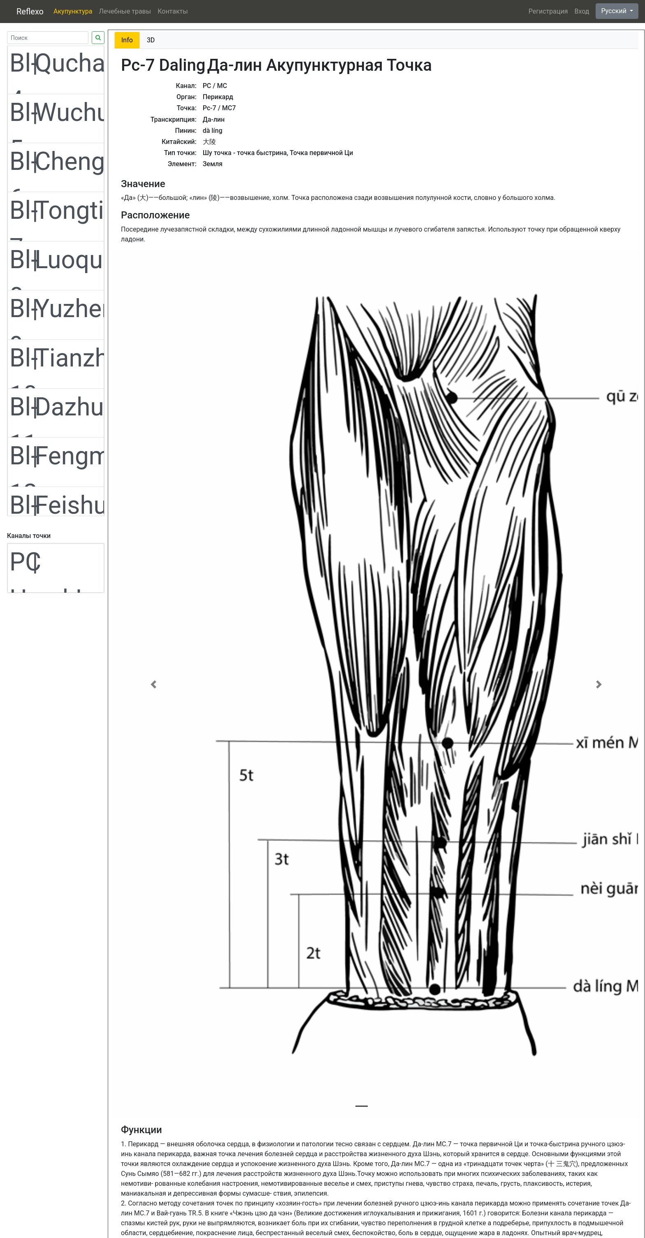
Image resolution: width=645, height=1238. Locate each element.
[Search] (47, 37)
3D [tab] (151, 40)
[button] (153, 684)
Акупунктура (72, 11)
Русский (614, 11)
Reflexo (30, 11)
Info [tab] (127, 40)
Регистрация (548, 11)
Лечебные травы (125, 11)
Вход (581, 11)
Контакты (173, 11)
